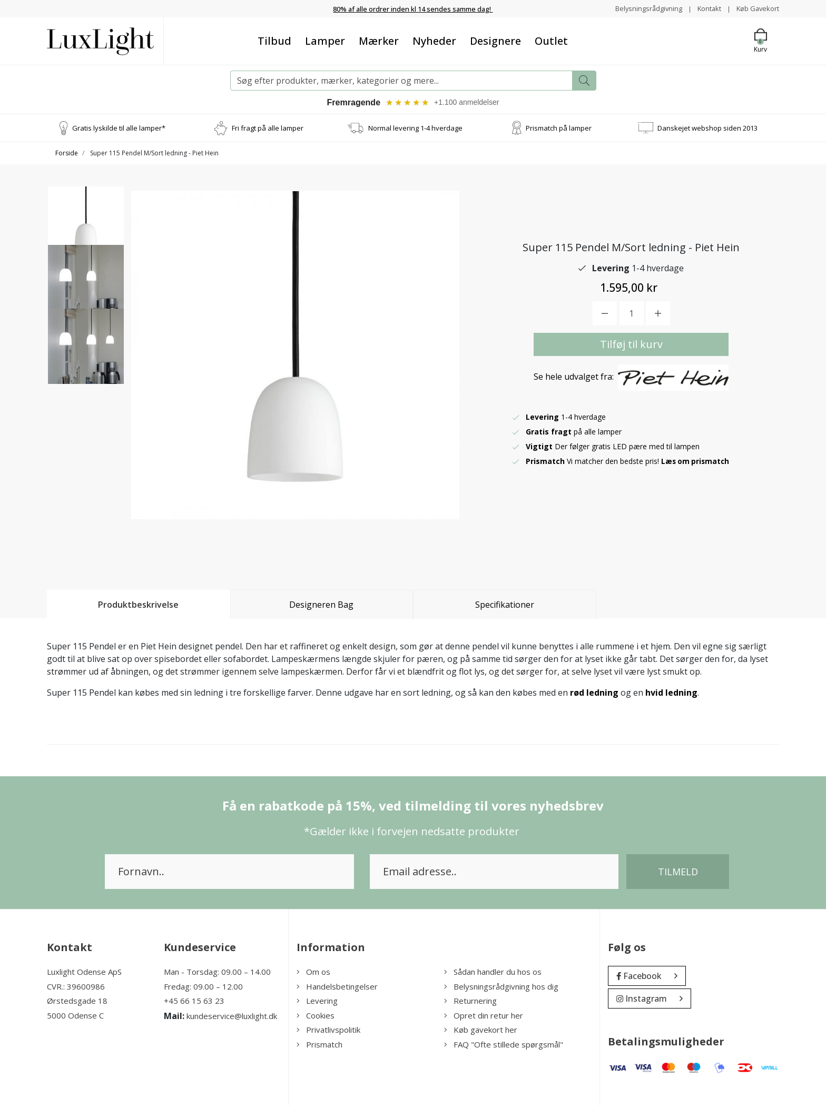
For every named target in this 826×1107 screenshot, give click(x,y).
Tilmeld (678, 873)
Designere (495, 41)
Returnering (470, 1002)
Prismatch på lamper (559, 129)
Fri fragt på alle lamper (267, 129)
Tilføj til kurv (631, 346)
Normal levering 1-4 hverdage (415, 129)
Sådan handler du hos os (493, 973)
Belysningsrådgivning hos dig (501, 988)
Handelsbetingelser (337, 988)
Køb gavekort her (480, 1031)
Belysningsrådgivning (639, 8)
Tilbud (274, 41)
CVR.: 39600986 (76, 988)
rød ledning (594, 694)
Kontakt (703, 8)
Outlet (551, 41)
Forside (66, 154)
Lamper (325, 41)
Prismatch (319, 1046)
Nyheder (434, 41)
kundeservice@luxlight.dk (231, 1017)
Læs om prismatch (696, 463)
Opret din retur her (483, 1017)
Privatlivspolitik (328, 1031)
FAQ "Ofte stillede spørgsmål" (503, 1046)
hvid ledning (671, 694)
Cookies (316, 1017)
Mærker (379, 41)
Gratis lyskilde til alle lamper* (118, 129)
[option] (86, 230)
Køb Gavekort (755, 8)
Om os (313, 973)
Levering (317, 1002)
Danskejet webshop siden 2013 (707, 129)
